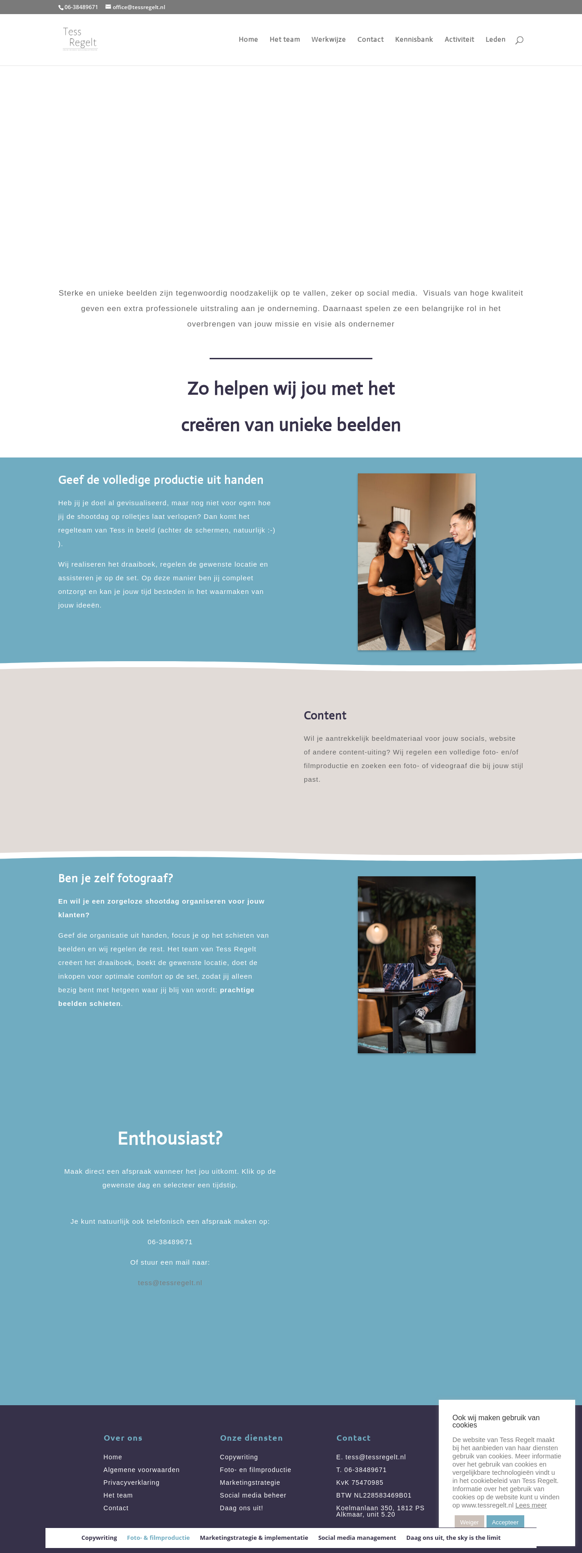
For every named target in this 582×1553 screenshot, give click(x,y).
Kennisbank (414, 40)
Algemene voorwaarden (142, 1469)
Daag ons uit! (242, 1508)
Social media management (357, 1537)
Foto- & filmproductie (158, 1537)
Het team (285, 40)
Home (248, 40)
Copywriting (99, 1537)
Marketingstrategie (250, 1482)
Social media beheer (253, 1495)
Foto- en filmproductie (255, 1469)
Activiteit (459, 40)
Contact (370, 40)
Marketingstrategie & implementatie (254, 1537)
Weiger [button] (469, 1522)
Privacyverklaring (132, 1482)
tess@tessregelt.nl (170, 1283)
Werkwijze (328, 40)
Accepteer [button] (505, 1522)
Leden (496, 40)
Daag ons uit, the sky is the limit (453, 1537)
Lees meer (531, 1505)
